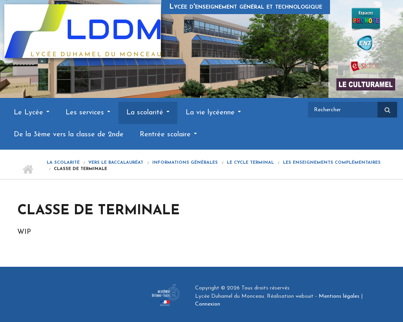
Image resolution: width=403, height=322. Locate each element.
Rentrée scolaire (168, 134)
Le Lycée (31, 112)
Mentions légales (339, 296)
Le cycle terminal (250, 163)
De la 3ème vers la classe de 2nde (69, 134)
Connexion (207, 304)
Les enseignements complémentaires (332, 163)
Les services (88, 112)
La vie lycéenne (213, 112)
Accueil (28, 169)
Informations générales (185, 163)
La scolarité (148, 112)
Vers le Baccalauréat (115, 163)
